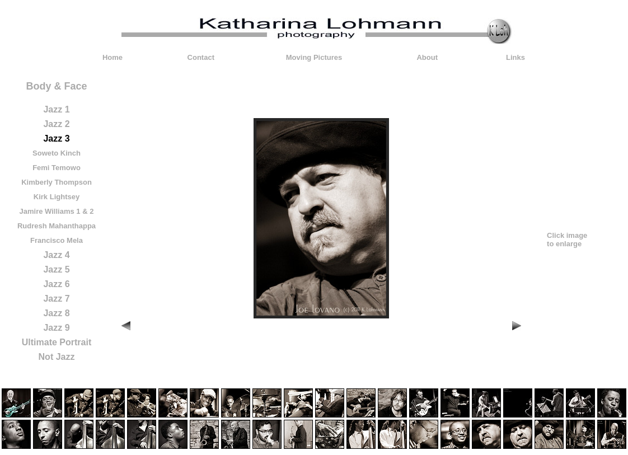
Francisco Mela (56, 240)
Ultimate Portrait (56, 342)
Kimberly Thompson (56, 182)
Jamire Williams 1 (50, 211)
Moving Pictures (314, 57)
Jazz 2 (56, 124)
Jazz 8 (56, 313)
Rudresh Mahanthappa (56, 226)
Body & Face (56, 86)
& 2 (87, 211)
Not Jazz (57, 357)
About (427, 57)
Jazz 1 (56, 109)
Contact (201, 57)
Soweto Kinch (56, 153)
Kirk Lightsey (56, 197)
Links (515, 57)
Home (112, 57)
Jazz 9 (56, 327)
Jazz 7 (56, 298)
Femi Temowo (56, 167)
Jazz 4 (56, 255)
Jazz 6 (56, 284)
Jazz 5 (56, 269)
